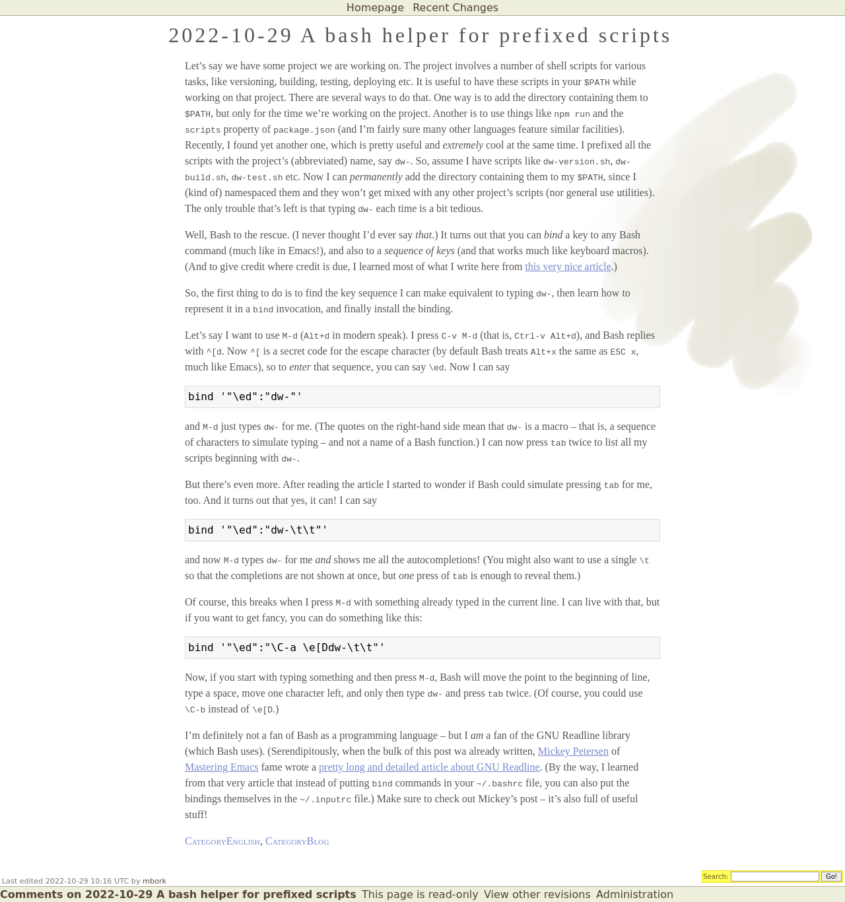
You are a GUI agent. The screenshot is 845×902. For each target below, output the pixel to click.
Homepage (375, 7)
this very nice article (568, 266)
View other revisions (537, 894)
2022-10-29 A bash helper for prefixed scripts (420, 35)
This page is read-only (420, 894)
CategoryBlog (297, 841)
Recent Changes (455, 7)
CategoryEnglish (222, 841)
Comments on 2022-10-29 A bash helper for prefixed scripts (178, 894)
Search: (716, 876)
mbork (154, 881)
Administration (634, 894)
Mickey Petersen (573, 751)
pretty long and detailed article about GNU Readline (429, 767)
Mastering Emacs (222, 767)
